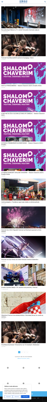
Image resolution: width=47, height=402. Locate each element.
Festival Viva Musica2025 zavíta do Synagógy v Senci (17, 58)
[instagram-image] (8, 368)
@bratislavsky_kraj (23, 358)
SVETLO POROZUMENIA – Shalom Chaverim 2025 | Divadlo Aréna (21, 85)
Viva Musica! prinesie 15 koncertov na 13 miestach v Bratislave (20, 345)
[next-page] (27, 352)
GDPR (38, 398)
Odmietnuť (17, 396)
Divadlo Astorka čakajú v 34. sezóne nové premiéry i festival (19, 287)
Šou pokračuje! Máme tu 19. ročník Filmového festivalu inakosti (20, 30)
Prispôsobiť (8, 396)
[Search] (45, 2)
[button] (2, 2)
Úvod (2, 4)
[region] (17, 391)
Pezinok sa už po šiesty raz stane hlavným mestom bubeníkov (19, 259)
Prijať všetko (25, 396)
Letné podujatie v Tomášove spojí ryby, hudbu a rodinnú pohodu (20, 202)
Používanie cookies (32, 398)
